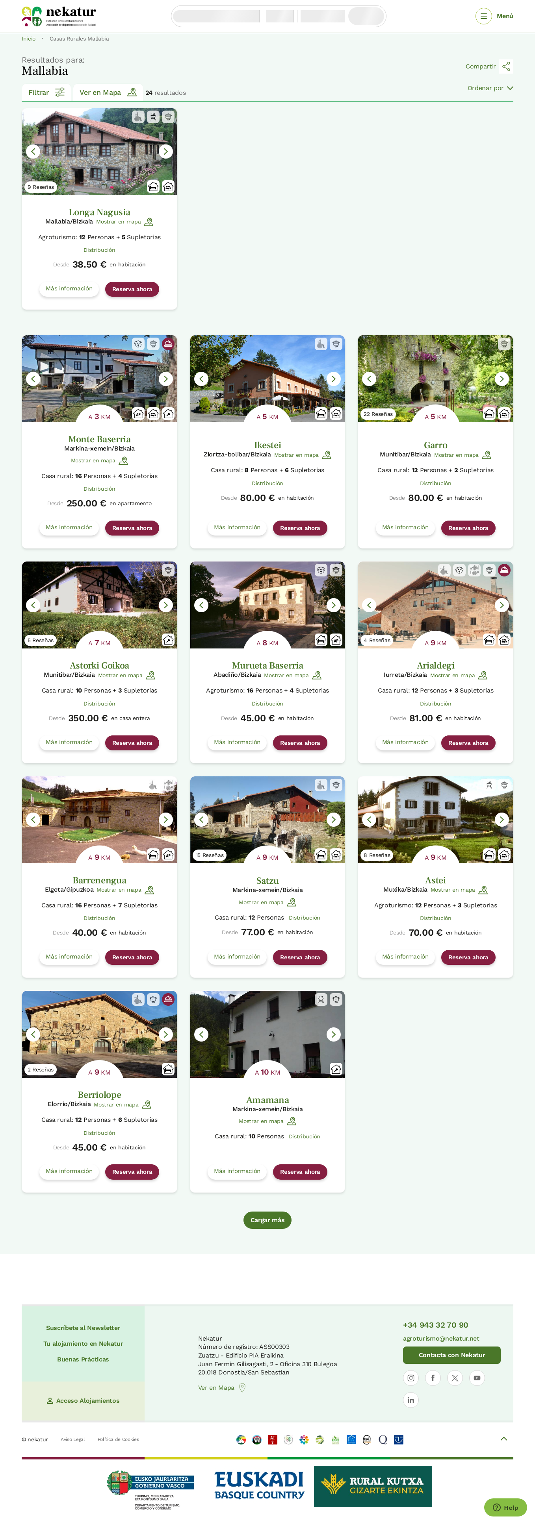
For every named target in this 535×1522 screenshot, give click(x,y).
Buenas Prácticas (83, 1359)
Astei (435, 880)
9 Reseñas (41, 187)
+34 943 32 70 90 (435, 1325)
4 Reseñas (377, 640)
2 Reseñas (41, 1069)
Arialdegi (436, 665)
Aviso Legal (73, 1439)
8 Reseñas (377, 855)
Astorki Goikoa (100, 665)
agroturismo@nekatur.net (441, 1338)
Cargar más (268, 1220)
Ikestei (267, 445)
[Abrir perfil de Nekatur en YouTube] (477, 1378)
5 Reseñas (41, 640)
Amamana (267, 1100)
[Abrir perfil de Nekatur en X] (455, 1378)
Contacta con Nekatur (452, 1355)
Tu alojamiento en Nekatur (83, 1343)
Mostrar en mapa (124, 222)
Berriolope (99, 1095)
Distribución (99, 250)
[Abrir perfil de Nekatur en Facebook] (433, 1378)
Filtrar (46, 92)
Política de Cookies (118, 1439)
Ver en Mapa (108, 92)
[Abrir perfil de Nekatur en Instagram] (411, 1378)
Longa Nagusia (99, 212)
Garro (435, 445)
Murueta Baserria (267, 665)
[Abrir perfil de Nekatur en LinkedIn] (411, 1400)
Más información (69, 288)
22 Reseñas (378, 414)
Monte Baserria (99, 439)
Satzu (267, 881)
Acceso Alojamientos (83, 1400)
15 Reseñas (210, 855)
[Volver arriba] (504, 1439)
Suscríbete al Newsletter (83, 1328)
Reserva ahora (132, 289)
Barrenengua (99, 880)
